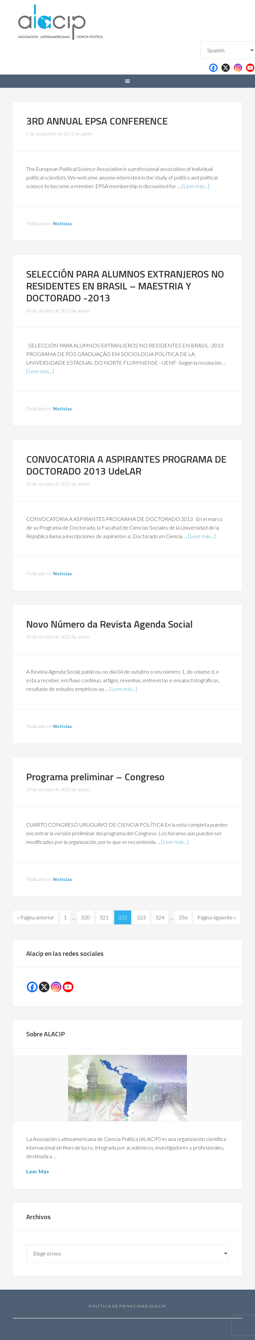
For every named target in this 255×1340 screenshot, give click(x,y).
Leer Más (37, 1171)
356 (183, 917)
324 (159, 917)
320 (85, 917)
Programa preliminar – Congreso (95, 776)
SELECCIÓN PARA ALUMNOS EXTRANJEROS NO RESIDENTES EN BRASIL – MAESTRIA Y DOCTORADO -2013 (125, 285)
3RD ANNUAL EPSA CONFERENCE (97, 121)
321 (104, 917)
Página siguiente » (216, 917)
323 (141, 917)
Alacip (76, 21)
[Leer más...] (195, 186)
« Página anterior (35, 917)
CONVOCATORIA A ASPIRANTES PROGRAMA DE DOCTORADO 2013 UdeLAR (126, 465)
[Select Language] (227, 50)
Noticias (62, 223)
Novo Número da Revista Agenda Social (109, 624)
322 (122, 917)
